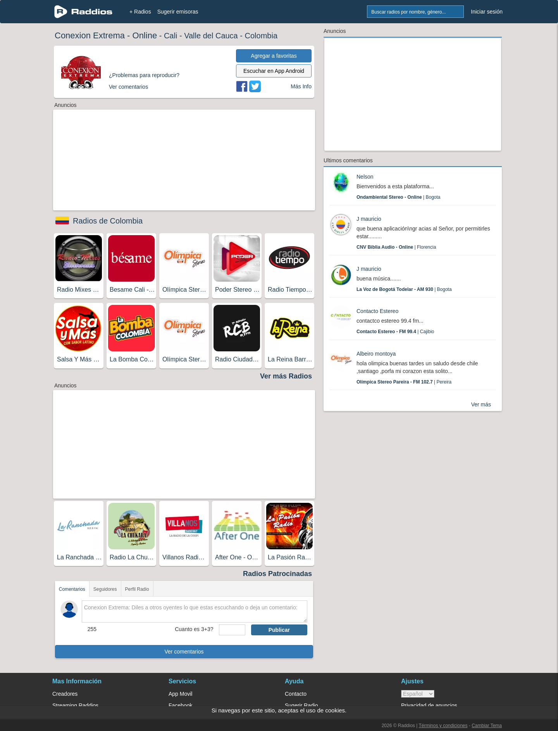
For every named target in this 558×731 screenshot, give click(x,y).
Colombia (261, 35)
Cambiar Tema (487, 725)
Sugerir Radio (301, 705)
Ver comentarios (183, 651)
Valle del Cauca (211, 35)
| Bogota (398, 197)
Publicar (279, 630)
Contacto (296, 694)
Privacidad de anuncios (429, 705)
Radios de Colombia (108, 221)
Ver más (481, 404)
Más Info (301, 86)
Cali (170, 35)
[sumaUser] (232, 629)
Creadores (65, 694)
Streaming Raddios (75, 705)
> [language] (417, 694)
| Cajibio (395, 331)
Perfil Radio (137, 589)
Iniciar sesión (487, 12)
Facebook (180, 705)
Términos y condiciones (442, 725)
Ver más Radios (286, 376)
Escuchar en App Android (273, 71)
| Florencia (396, 247)
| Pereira (403, 382)
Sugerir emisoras (177, 12)
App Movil (180, 694)
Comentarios (72, 589)
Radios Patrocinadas (277, 574)
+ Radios (140, 12)
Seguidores (105, 589)
